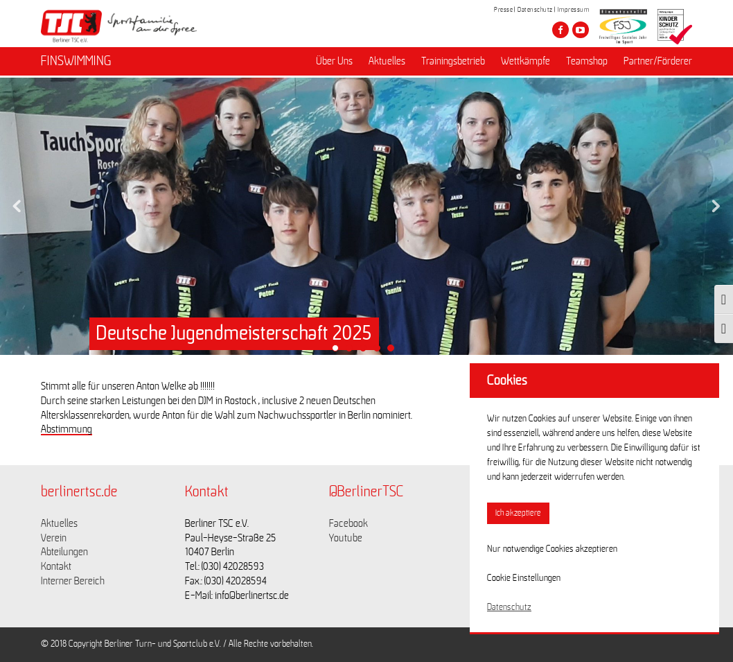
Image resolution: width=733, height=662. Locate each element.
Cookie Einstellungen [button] (523, 578)
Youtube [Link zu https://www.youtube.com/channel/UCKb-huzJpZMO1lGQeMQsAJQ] (345, 537)
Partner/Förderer (658, 63)
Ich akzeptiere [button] (518, 513)
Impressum (574, 9)
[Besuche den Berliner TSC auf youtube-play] (580, 29)
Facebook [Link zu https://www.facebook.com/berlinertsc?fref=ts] (348, 523)
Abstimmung (66, 429)
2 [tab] (353, 351)
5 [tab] (394, 351)
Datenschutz (535, 9)
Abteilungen (64, 551)
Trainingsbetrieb (453, 63)
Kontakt (56, 566)
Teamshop (587, 63)
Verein (54, 537)
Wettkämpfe (525, 63)
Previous (17, 202)
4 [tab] (380, 351)
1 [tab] (339, 351)
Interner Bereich (73, 580)
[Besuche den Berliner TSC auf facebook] (560, 29)
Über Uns (334, 63)
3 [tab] (366, 351)
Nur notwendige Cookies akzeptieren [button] (552, 549)
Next (715, 202)
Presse (503, 9)
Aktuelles (387, 63)
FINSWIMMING (76, 63)
